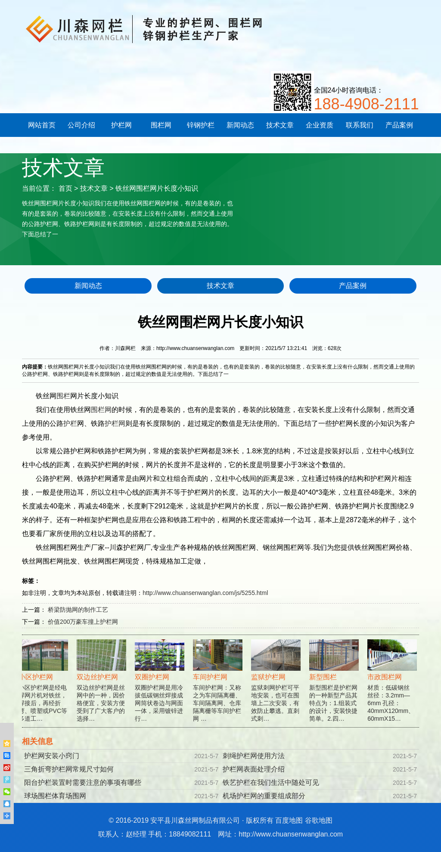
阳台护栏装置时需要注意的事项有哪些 (82, 782)
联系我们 (359, 125)
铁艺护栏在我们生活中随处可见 (271, 782)
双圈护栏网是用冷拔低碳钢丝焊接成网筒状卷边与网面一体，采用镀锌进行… (160, 686)
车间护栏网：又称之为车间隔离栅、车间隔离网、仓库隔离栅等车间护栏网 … (218, 686)
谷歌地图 (318, 820)
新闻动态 (240, 125)
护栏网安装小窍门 (51, 755)
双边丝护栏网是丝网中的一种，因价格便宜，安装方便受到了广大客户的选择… (102, 686)
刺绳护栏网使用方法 (254, 755)
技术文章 (280, 125)
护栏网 (121, 125)
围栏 (63, 396)
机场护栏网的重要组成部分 (264, 795)
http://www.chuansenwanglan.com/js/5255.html (205, 592)
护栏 (70, 423)
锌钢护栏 (200, 125)
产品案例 (399, 125)
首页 (65, 188)
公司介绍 (81, 125)
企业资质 (319, 125)
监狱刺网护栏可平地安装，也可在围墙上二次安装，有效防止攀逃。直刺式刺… (276, 686)
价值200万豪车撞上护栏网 (83, 621)
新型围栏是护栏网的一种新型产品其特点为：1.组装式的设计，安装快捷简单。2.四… (335, 686)
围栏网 (161, 125)
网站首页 (42, 125)
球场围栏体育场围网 (55, 795)
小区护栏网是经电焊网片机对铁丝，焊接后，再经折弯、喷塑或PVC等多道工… (44, 686)
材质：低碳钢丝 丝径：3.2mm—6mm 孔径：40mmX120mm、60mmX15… (393, 686)
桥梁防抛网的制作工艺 (78, 609)
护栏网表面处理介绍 (254, 769)
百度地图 (289, 820)
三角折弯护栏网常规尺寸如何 (69, 769)
